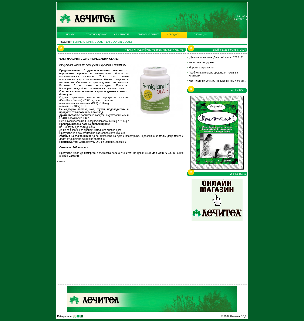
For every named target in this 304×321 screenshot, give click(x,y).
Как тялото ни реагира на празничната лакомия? (217, 80)
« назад (61, 161)
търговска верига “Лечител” (115, 152)
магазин (74, 155)
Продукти (64, 41)
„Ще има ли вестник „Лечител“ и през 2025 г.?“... (217, 57)
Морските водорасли (201, 67)
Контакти (239, 19)
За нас (241, 16)
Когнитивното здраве (201, 62)
